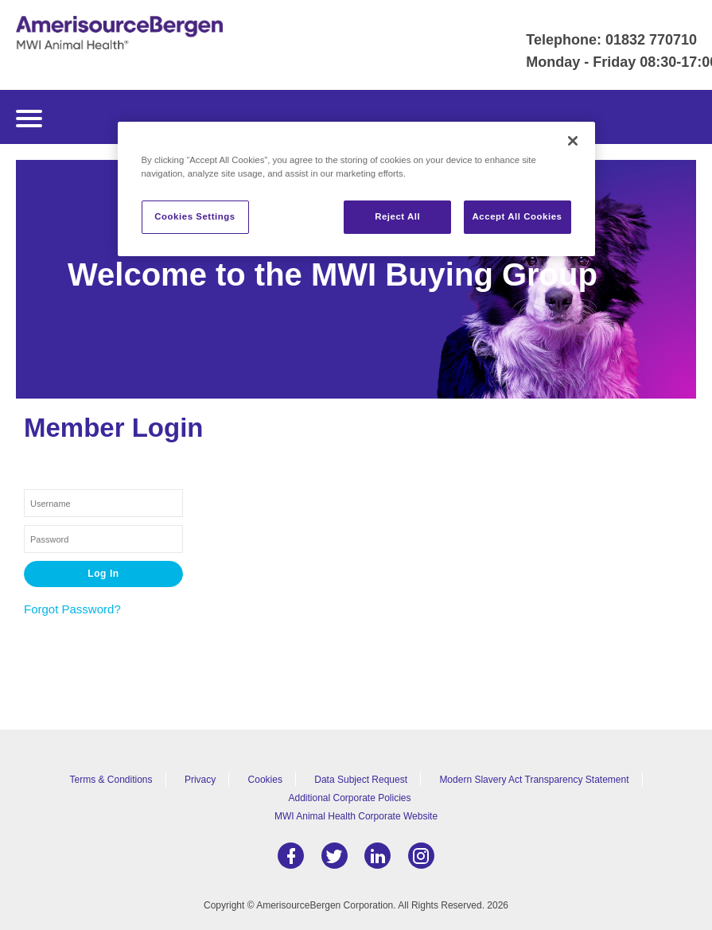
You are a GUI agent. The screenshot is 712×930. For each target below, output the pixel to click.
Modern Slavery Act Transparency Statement (533, 779)
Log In (103, 573)
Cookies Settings (194, 216)
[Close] (572, 140)
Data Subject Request (360, 779)
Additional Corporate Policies (349, 798)
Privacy (200, 779)
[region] (356, 189)
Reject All (397, 216)
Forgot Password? (72, 609)
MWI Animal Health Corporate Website (356, 816)
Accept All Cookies (517, 216)
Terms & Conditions (111, 779)
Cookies (265, 779)
